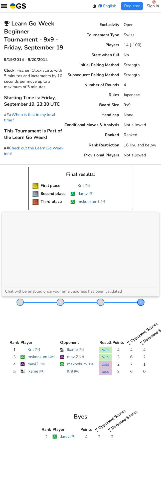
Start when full (105, 55)
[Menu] (4, 6)
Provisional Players (101, 155)
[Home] (17, 6)
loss (105, 364)
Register (132, 6)
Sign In (153, 6)
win (105, 350)
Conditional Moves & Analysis (91, 125)
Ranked (112, 135)
